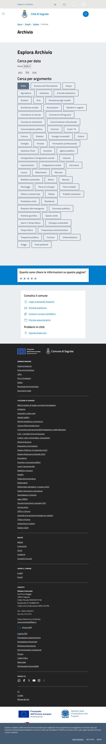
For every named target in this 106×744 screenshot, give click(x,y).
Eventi (20, 577)
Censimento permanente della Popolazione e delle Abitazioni (41, 429)
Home (19, 24)
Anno (24, 66)
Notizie (36, 24)
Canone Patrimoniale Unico (28, 425)
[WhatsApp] (19, 681)
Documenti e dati (24, 390)
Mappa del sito (23, 699)
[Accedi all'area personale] (84, 4)
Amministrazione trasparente (29, 649)
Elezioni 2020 (22, 527)
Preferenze (78, 739)
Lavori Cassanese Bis (26, 466)
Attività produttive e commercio (30, 421)
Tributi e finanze (23, 519)
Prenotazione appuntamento (29, 637)
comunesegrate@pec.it (26, 622)
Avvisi (19, 550)
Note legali (21, 662)
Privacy (20, 654)
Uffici (19, 374)
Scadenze (21, 554)
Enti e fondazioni (24, 378)
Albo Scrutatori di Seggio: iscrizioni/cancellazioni (36, 405)
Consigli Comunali (24, 558)
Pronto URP (24, 627)
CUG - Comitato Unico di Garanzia (31, 433)
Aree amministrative (25, 370)
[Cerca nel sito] (86, 14)
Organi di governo (24, 366)
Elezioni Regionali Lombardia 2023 (31, 454)
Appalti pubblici (23, 417)
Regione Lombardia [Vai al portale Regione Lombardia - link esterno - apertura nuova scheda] (25, 4)
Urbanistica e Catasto (26, 523)
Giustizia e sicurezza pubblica (28, 462)
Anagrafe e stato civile (26, 413)
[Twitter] (29, 681)
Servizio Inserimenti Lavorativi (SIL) (31, 503)
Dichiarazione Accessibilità (28, 666)
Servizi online (22, 507)
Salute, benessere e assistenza (30, 490)
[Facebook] (24, 681)
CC (18, 691)
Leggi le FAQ (22, 633)
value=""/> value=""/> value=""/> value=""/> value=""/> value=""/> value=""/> (27, 66)
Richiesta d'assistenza (26, 645)
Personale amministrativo (28, 386)
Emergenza (22, 458)
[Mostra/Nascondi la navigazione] (3, 13)
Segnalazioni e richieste (26, 494)
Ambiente (21, 409)
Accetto (90, 739)
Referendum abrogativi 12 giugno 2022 (33, 486)
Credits (20, 695)
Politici (20, 382)
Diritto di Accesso (24, 441)
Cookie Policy (22, 658)
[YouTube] (34, 681)
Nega (99, 739)
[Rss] (44, 681)
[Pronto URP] (64, 4)
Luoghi (20, 573)
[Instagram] (39, 681)
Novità (27, 24)
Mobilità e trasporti (25, 470)
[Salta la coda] (55, 4)
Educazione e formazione (27, 446)
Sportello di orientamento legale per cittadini (35, 515)
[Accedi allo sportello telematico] (74, 4)
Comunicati (22, 546)
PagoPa (20, 474)
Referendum (22, 482)
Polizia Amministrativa (26, 478)
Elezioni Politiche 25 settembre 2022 (32, 450)
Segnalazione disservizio (27, 641)
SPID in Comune (23, 511)
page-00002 (22, 499)
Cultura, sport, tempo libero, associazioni (33, 437)
